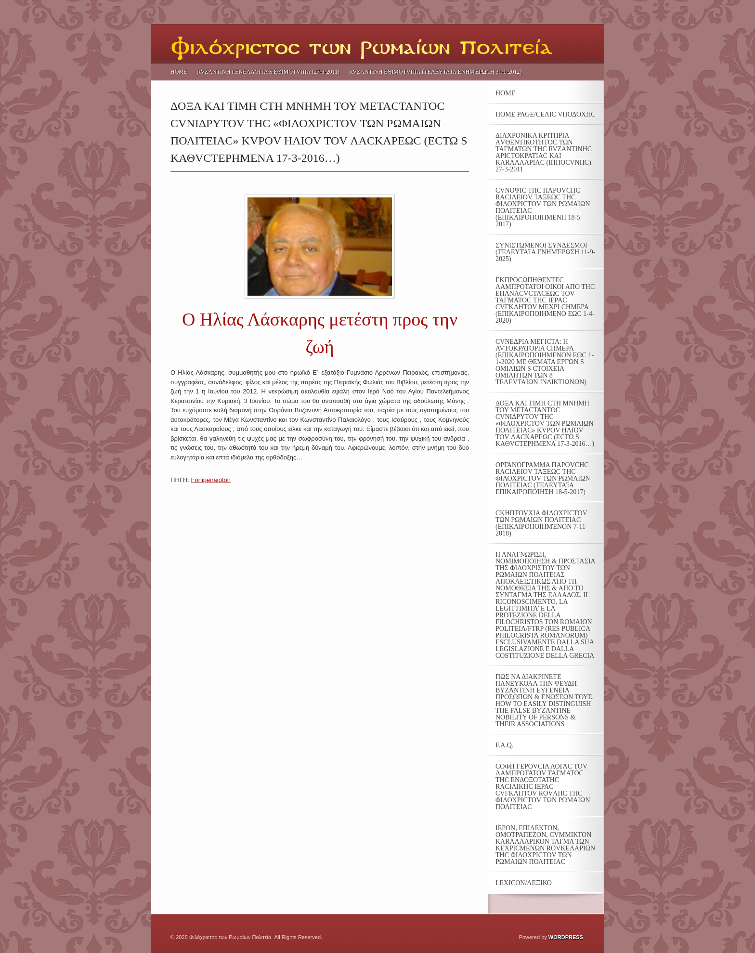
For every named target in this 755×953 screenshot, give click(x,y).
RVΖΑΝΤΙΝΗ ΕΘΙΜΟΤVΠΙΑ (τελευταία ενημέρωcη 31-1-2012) (435, 71)
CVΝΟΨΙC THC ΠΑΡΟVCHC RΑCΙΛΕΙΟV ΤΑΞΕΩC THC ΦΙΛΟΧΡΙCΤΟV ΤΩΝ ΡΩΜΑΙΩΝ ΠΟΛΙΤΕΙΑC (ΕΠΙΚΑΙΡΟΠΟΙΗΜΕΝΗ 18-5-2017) (542, 207)
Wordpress (565, 937)
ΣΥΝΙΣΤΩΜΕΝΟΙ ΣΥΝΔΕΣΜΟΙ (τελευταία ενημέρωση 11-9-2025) (545, 252)
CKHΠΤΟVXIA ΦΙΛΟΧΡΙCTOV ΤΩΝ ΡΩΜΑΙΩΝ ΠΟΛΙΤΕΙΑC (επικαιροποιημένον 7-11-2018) (541, 523)
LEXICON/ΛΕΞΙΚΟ (523, 883)
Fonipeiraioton (211, 479)
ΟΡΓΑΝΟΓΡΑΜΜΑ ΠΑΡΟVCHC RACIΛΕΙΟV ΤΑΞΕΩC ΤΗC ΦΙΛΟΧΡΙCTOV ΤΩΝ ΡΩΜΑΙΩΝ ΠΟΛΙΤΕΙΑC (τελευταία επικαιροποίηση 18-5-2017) (542, 479)
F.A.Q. (504, 745)
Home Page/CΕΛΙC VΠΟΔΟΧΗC (545, 114)
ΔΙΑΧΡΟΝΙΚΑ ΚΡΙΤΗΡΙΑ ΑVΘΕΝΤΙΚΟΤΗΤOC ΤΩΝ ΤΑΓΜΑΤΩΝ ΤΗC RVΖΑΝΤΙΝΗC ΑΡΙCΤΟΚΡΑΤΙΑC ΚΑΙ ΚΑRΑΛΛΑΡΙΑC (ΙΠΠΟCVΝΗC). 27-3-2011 (544, 152)
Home (178, 71)
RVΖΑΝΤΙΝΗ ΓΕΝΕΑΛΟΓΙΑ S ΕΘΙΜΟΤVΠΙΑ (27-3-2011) (268, 71)
